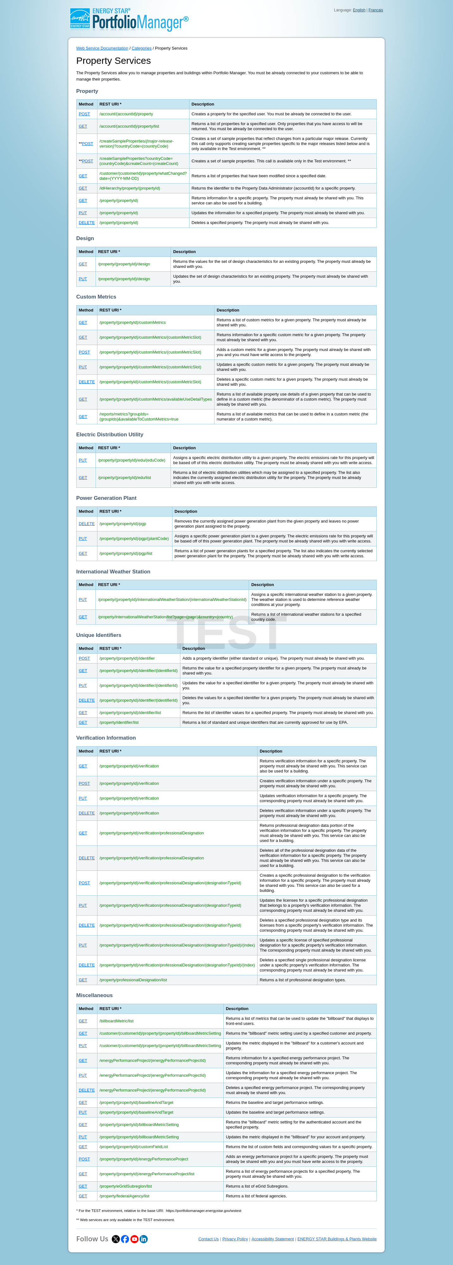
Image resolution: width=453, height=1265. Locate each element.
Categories (142, 48)
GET (83, 126)
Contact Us (208, 1239)
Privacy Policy (235, 1239)
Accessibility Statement (272, 1239)
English (359, 10)
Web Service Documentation (102, 48)
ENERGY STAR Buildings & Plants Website (337, 1239)
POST (84, 114)
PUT (83, 212)
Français (376, 10)
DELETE (87, 222)
